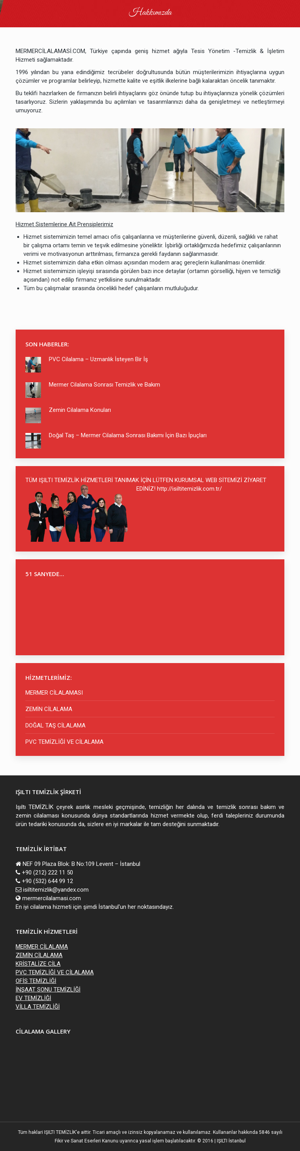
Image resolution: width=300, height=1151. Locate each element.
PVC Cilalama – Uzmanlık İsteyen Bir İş (98, 359)
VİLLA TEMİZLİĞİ (38, 1006)
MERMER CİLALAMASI (54, 692)
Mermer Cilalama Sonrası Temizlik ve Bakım (104, 384)
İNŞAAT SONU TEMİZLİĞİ (48, 989)
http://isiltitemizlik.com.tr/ (189, 488)
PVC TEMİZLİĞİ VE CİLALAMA (64, 741)
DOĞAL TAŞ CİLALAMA (55, 725)
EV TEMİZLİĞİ (33, 998)
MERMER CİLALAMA (42, 946)
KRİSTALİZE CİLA (38, 963)
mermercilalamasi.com (51, 898)
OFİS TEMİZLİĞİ (36, 980)
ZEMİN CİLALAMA (48, 709)
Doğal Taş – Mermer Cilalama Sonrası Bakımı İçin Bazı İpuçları (128, 435)
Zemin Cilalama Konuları (80, 409)
